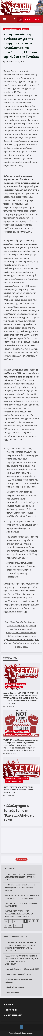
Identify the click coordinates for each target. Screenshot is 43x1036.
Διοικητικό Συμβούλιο (12, 29)
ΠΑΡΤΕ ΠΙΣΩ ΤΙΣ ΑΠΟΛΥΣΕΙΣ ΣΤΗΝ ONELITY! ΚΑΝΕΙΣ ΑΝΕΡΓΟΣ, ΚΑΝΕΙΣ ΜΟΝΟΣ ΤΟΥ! (18, 790)
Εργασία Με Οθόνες (12, 992)
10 (10, 926)
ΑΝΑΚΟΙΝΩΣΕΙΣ (11, 684)
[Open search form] (15, 19)
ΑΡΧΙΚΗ (9, 1004)
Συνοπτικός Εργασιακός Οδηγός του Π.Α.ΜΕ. (22, 969)
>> (20, 926)
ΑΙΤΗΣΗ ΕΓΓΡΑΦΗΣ (14, 1015)
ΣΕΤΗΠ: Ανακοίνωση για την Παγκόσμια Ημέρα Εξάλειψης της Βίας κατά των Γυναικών (20, 887)
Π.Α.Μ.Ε (25, 29)
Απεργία (22, 684)
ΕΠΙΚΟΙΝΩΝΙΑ (11, 1010)
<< (6, 921)
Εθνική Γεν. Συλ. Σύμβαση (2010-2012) (19, 974)
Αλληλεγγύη (10, 731)
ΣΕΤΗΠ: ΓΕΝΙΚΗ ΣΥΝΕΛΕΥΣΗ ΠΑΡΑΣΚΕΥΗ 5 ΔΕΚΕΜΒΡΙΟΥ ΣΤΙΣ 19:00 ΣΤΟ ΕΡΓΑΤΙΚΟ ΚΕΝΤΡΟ (20, 877)
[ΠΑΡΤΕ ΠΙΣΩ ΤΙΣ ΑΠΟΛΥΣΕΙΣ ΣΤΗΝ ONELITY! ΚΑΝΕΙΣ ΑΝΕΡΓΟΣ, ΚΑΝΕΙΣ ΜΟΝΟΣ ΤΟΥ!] (21, 770)
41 (16, 926)
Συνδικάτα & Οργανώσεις (14, 987)
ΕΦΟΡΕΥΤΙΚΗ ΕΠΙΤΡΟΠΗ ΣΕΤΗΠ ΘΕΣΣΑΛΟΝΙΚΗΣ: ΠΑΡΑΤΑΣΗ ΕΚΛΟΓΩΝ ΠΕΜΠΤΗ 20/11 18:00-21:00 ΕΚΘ (19, 914)
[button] (4, 19)
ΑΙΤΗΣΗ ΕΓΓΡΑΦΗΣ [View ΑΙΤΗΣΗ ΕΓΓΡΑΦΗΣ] (28, 19)
